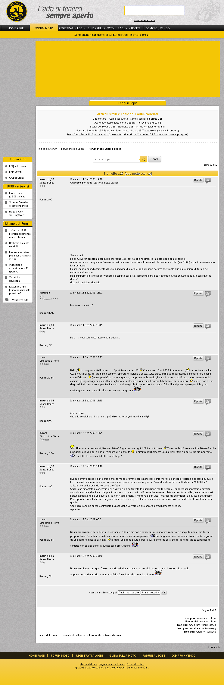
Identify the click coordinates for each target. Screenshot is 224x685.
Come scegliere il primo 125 (146, 118)
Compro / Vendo (158, 28)
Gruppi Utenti (16, 177)
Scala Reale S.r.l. (94, 667)
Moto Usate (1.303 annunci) (17, 194)
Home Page (16, 28)
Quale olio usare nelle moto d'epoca (114, 122)
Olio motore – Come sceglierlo (110, 118)
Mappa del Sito (88, 664)
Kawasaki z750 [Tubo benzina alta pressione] (19, 290)
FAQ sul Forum (17, 166)
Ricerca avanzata (144, 20)
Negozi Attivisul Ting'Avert (16, 213)
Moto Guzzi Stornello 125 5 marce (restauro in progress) (156, 134)
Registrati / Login (72, 28)
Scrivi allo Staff (135, 664)
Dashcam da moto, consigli (19, 244)
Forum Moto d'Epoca (73, 148)
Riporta (198, 180)
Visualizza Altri (20, 300)
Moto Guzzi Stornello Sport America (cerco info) (94, 134)
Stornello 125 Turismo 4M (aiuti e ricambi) (141, 126)
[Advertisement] (128, 68)
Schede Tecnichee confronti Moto (18, 204)
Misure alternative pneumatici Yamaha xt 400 (20, 255)
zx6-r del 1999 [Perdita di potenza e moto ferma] (20, 234)
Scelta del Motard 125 (103, 126)
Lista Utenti (15, 172)
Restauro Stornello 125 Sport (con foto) (98, 130)
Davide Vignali (116, 667)
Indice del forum (47, 148)
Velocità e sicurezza (14, 279)
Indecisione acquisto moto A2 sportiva (19, 268)
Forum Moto (43, 28)
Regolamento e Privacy (112, 664)
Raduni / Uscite (129, 28)
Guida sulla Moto (101, 28)
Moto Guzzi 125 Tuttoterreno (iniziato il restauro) (151, 130)
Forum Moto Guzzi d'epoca (105, 148)
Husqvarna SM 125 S (149, 122)
